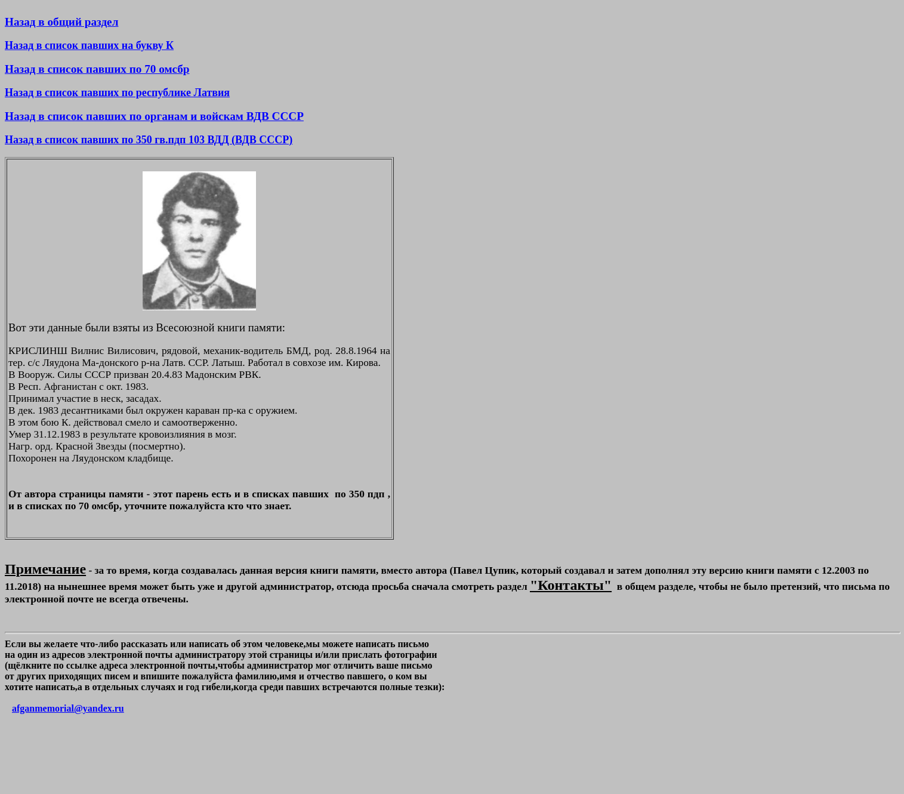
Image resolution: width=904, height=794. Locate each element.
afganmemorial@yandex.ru (68, 708)
